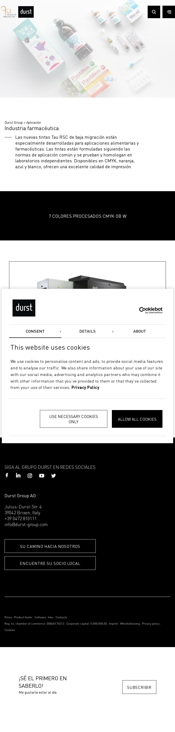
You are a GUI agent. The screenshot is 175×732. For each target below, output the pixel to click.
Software (40, 617)
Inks (51, 617)
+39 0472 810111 (21, 519)
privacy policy (85, 388)
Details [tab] (87, 331)
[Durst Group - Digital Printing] (26, 16)
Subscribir (139, 687)
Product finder (23, 617)
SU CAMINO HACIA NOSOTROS (50, 546)
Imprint (113, 623)
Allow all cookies (137, 419)
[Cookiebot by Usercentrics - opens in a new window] (142, 310)
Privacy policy (151, 623)
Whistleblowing (130, 623)
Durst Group (14, 122)
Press (8, 617)
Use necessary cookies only (73, 419)
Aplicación (33, 122)
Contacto (61, 617)
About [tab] (139, 331)
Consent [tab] (35, 331)
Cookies (10, 630)
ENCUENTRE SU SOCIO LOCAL (50, 563)
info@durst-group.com (26, 525)
